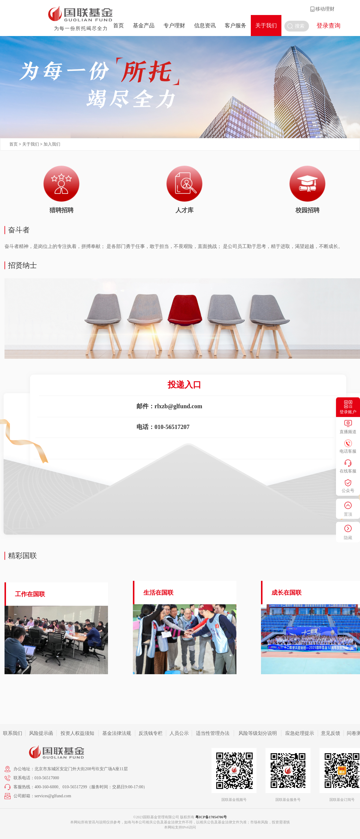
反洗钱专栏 (151, 733)
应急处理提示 (299, 733)
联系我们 (12, 733)
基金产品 (143, 26)
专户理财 (174, 26)
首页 (118, 26)
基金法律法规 (116, 733)
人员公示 (179, 733)
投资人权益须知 (77, 733)
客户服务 (235, 26)
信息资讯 (205, 26)
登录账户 (348, 412)
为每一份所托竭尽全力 (81, 28)
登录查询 (328, 25)
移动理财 (324, 8)
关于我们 (266, 26)
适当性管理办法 (213, 733)
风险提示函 (41, 733)
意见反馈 (330, 733)
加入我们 (52, 144)
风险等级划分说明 (257, 733)
